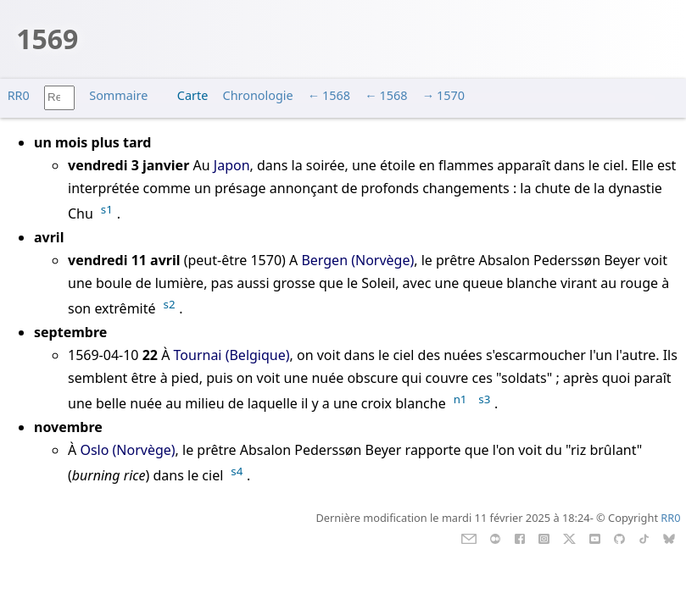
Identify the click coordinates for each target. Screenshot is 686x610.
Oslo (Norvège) (127, 450)
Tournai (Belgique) (232, 355)
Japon (232, 165)
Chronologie (258, 95)
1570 (451, 95)
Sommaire (118, 95)
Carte (192, 95)
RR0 (19, 95)
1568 (336, 95)
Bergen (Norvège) (357, 260)
